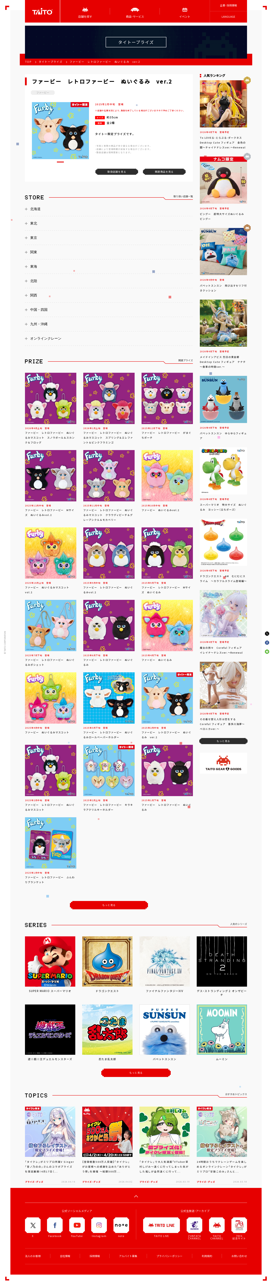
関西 (33, 295)
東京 (33, 238)
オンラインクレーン (45, 338)
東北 (33, 223)
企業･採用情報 (228, 5)
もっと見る (109, 905)
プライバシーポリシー (169, 1256)
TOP (28, 62)
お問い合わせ (239, 1256)
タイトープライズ (50, 62)
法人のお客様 (33, 1256)
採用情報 (95, 1256)
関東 (33, 252)
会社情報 (65, 1256)
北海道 (35, 209)
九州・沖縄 (39, 324)
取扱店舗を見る (116, 171)
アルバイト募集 (128, 1256)
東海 (33, 266)
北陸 (33, 281)
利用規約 (207, 1256)
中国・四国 (39, 310)
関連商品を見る (164, 171)
